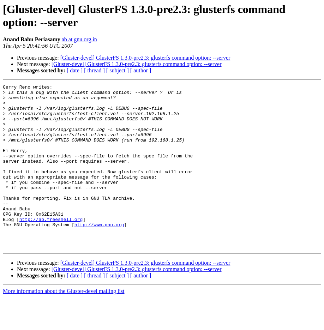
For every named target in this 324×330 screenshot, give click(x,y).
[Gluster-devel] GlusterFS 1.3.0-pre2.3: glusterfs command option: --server (145, 58)
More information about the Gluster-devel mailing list (64, 324)
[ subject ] (117, 70)
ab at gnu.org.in (79, 39)
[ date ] (75, 70)
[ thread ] (94, 70)
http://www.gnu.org (99, 253)
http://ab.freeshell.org (51, 247)
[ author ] (140, 70)
